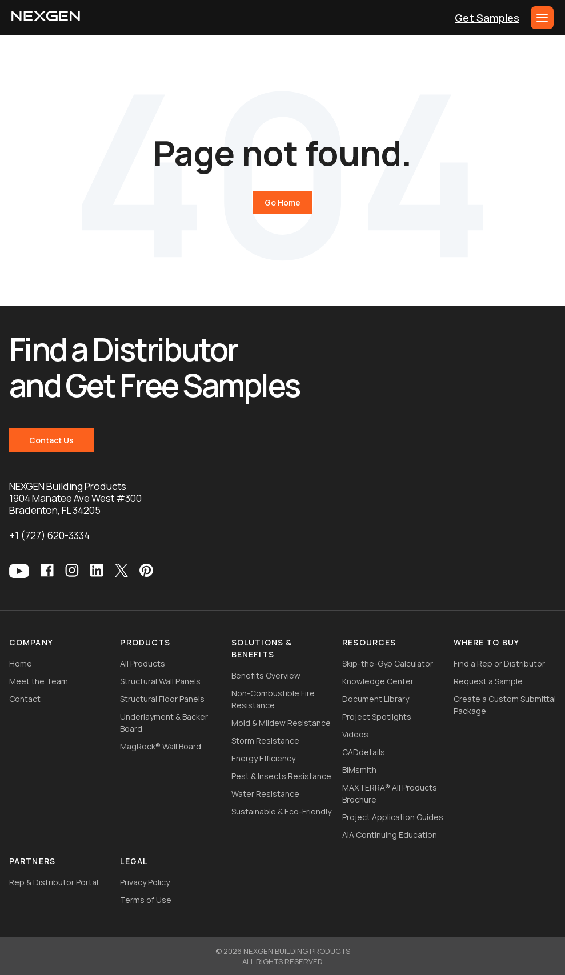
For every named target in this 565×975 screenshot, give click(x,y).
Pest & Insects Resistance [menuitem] (281, 776)
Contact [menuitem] (25, 698)
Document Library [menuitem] (375, 698)
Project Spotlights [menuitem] (376, 716)
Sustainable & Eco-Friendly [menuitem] (281, 811)
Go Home (282, 202)
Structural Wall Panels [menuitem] (160, 681)
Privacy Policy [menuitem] (145, 882)
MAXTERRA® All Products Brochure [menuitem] (389, 793)
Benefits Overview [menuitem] (265, 675)
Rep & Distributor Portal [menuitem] (53, 882)
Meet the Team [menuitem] (38, 681)
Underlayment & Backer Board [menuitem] (164, 722)
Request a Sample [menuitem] (488, 681)
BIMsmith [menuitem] (359, 769)
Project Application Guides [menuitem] (392, 817)
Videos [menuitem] (355, 734)
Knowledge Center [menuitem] (378, 681)
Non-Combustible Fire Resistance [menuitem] (273, 699)
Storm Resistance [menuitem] (265, 740)
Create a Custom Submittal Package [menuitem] (505, 704)
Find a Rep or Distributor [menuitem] (499, 663)
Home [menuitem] (20, 663)
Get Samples (487, 18)
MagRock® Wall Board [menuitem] (160, 746)
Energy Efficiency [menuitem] (263, 758)
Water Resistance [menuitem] (265, 793)
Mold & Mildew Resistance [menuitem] (281, 722)
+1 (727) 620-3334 (49, 535)
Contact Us (51, 440)
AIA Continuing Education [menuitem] (389, 834)
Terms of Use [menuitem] (145, 899)
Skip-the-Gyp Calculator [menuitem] (387, 663)
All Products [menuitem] (142, 663)
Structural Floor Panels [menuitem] (162, 698)
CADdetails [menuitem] (363, 752)
